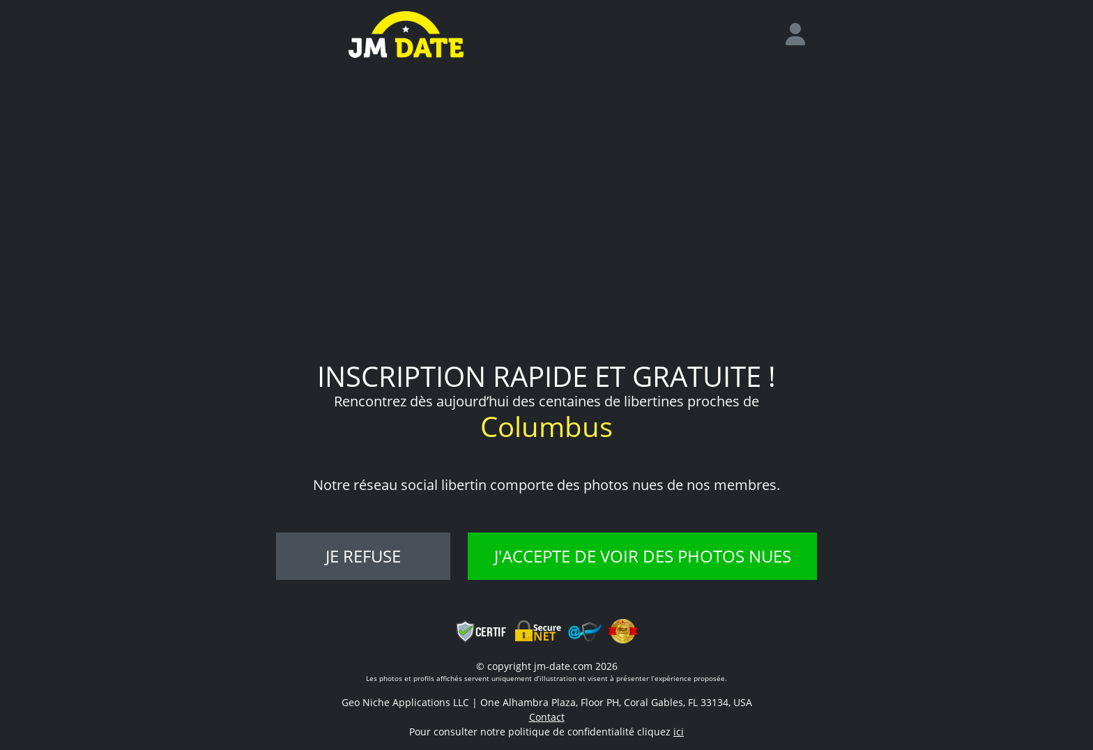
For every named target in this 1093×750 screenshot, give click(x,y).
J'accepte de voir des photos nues (642, 555)
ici (678, 731)
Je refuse (363, 555)
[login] (801, 35)
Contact (547, 717)
